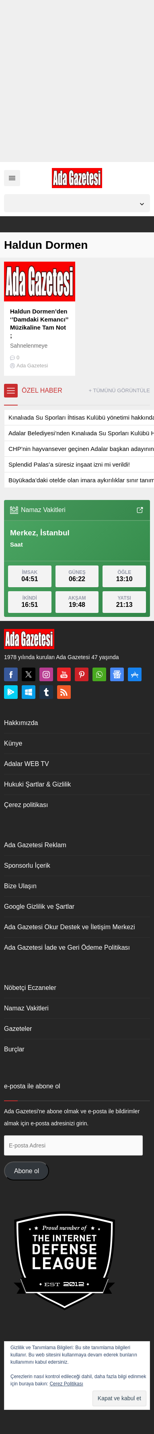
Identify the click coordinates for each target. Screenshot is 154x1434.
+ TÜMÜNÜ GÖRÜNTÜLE (119, 390)
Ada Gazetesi (32, 366)
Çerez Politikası (66, 1384)
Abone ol (26, 1171)
